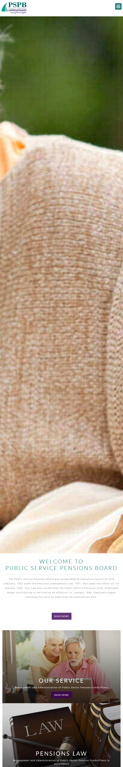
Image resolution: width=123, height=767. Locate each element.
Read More (61, 616)
